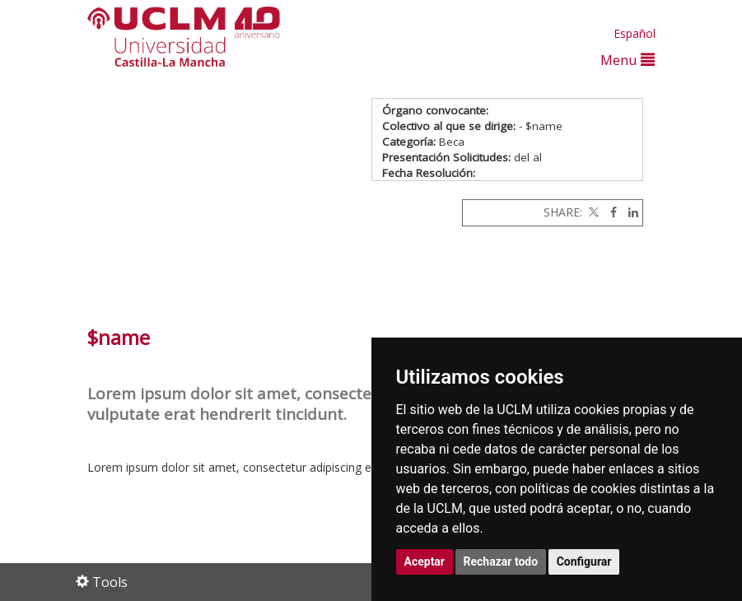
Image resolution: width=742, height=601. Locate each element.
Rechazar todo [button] (501, 561)
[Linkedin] (629, 212)
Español (635, 33)
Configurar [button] (584, 561)
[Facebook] (609, 212)
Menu (627, 59)
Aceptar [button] (425, 561)
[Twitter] (592, 212)
